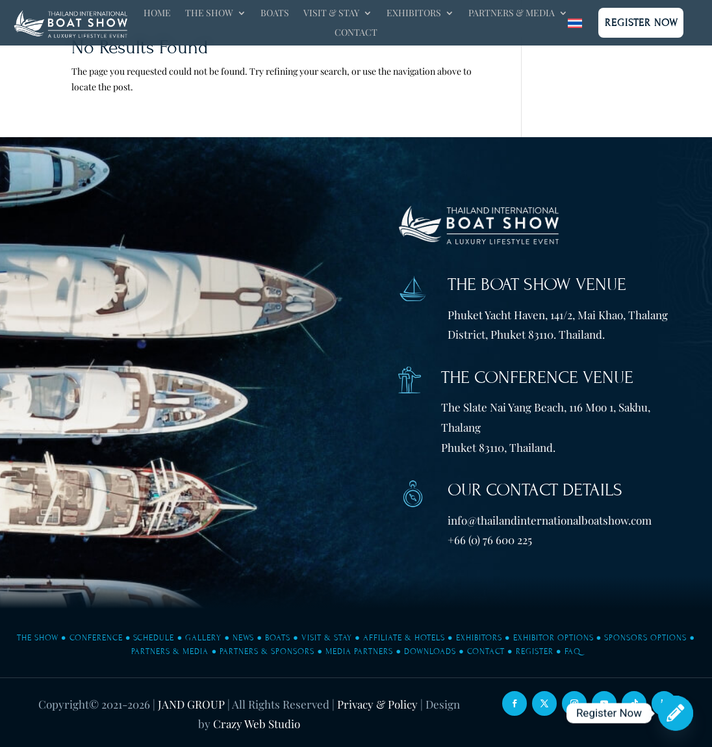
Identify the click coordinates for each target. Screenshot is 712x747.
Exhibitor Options (553, 638)
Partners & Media (511, 13)
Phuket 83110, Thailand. (498, 447)
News (243, 638)
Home (157, 13)
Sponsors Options (645, 638)
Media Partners (359, 651)
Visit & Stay (331, 13)
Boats (275, 13)
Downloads (430, 651)
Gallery (203, 638)
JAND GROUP (191, 704)
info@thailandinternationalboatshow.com (550, 520)
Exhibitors (414, 13)
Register (534, 651)
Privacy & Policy (377, 704)
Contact (356, 33)
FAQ (573, 651)
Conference (96, 638)
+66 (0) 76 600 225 (490, 539)
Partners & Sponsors (267, 651)
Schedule (153, 638)
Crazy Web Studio (256, 723)
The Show (209, 13)
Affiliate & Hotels (404, 638)
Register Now (641, 23)
